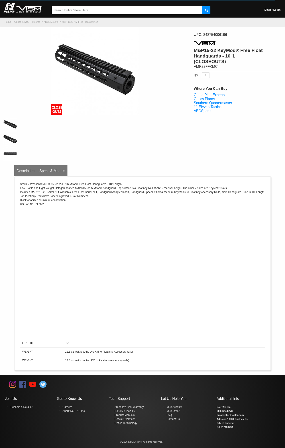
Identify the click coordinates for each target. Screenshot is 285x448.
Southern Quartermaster (213, 103)
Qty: (196, 74)
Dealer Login (273, 9)
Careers (67, 407)
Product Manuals (124, 415)
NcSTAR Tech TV (124, 411)
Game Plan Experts (209, 95)
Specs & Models (52, 171)
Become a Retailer (21, 407)
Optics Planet (204, 99)
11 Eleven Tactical (208, 107)
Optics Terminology (125, 423)
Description (26, 171)
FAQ (169, 415)
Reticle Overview (124, 419)
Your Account (174, 407)
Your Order (173, 411)
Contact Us (173, 419)
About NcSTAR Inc (74, 411)
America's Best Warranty (129, 407)
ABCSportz (202, 111)
